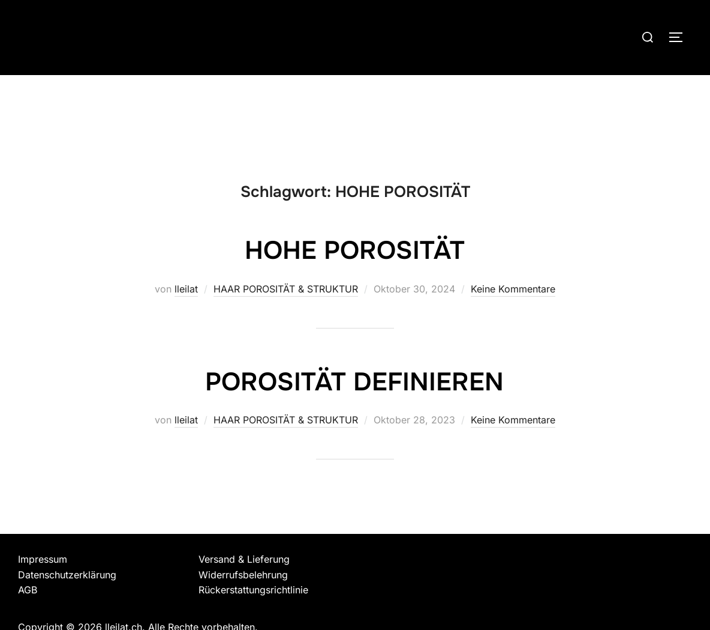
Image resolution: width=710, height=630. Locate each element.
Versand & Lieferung (244, 559)
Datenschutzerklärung (67, 575)
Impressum (42, 559)
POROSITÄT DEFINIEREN (354, 382)
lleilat (186, 289)
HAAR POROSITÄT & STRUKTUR (285, 289)
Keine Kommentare (513, 289)
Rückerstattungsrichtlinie (253, 590)
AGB (27, 590)
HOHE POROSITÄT (355, 250)
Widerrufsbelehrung (243, 575)
